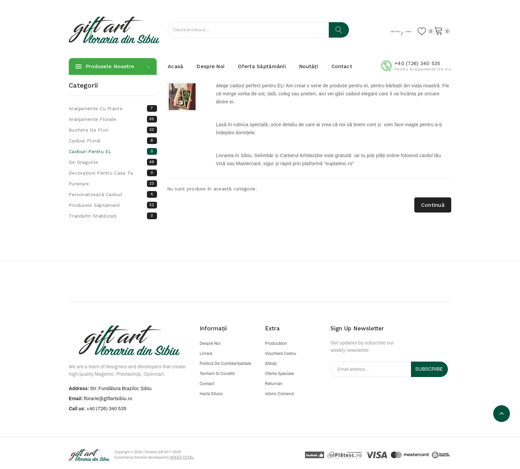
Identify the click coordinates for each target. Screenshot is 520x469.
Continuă (433, 205)
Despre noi (210, 343)
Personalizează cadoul (113, 194)
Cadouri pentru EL (113, 151)
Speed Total (191, 459)
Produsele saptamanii (113, 205)
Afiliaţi (271, 363)
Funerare (113, 183)
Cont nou (371, 30)
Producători (276, 343)
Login (397, 30)
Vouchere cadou (280, 353)
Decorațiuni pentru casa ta (113, 173)
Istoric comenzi (279, 393)
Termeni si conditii (217, 373)
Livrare (206, 353)
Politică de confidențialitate (226, 363)
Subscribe (429, 369)
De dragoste (113, 162)
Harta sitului (211, 393)
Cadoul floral (113, 140)
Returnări (273, 383)
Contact (207, 383)
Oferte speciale (279, 373)
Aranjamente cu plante (113, 108)
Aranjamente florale (113, 119)
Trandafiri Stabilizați (113, 216)
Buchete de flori (113, 130)
